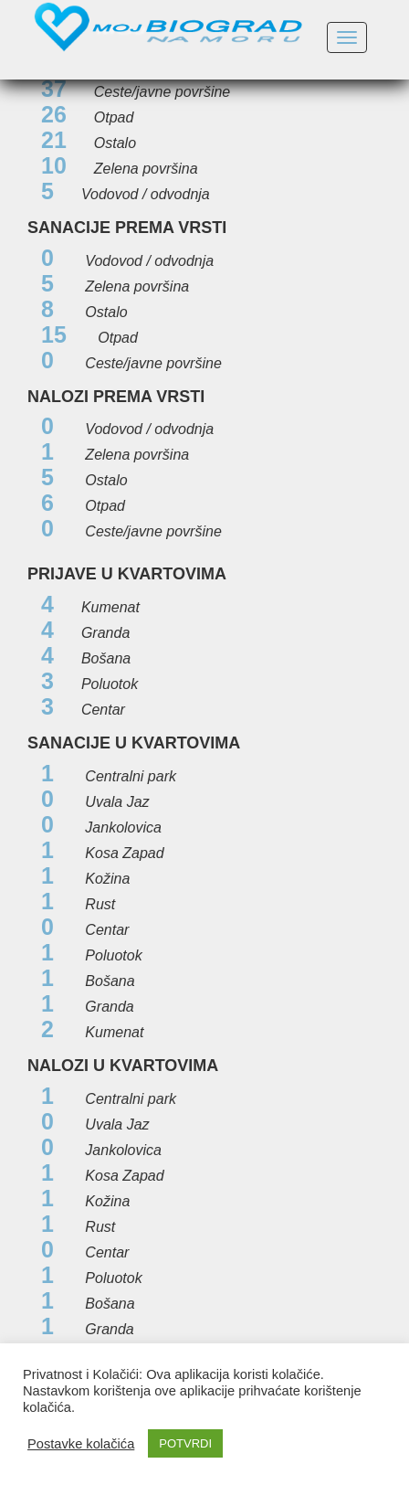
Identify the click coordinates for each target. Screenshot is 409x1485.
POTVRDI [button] (185, 1443)
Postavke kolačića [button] (80, 1444)
